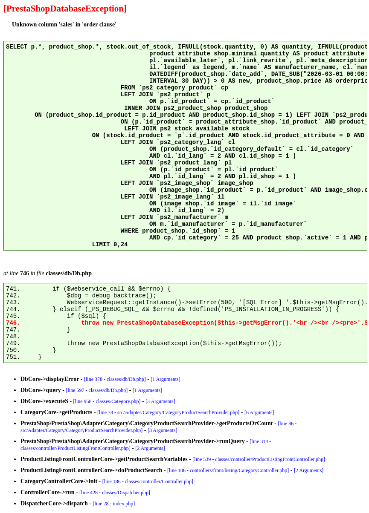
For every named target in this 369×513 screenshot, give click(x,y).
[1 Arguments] (165, 379)
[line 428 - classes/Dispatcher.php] (114, 493)
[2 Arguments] (150, 448)
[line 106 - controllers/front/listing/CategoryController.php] (228, 470)
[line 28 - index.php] (114, 504)
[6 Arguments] (259, 412)
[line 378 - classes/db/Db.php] (115, 379)
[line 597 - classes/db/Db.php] (97, 390)
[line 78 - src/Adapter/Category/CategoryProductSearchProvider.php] (168, 412)
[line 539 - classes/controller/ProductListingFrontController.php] (258, 459)
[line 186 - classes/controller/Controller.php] (147, 481)
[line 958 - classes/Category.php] (107, 401)
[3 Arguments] (160, 401)
